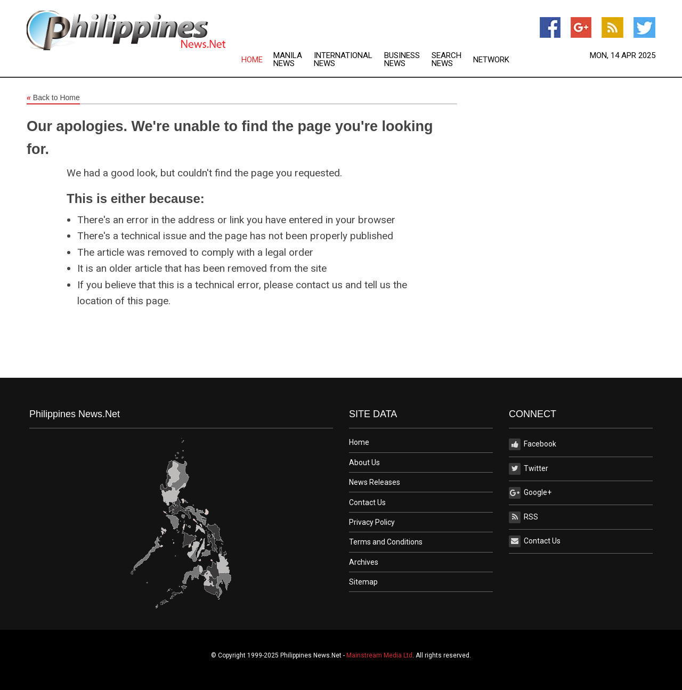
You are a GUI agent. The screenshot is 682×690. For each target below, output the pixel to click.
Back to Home (53, 98)
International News (343, 60)
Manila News (287, 60)
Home (252, 60)
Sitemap (363, 582)
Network (491, 60)
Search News (446, 60)
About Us (364, 462)
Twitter (528, 469)
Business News (402, 60)
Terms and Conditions (386, 542)
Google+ (530, 493)
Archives (363, 562)
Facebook (532, 444)
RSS (523, 517)
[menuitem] (257, 60)
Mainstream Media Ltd (379, 655)
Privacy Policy (372, 522)
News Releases (374, 482)
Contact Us (367, 502)
